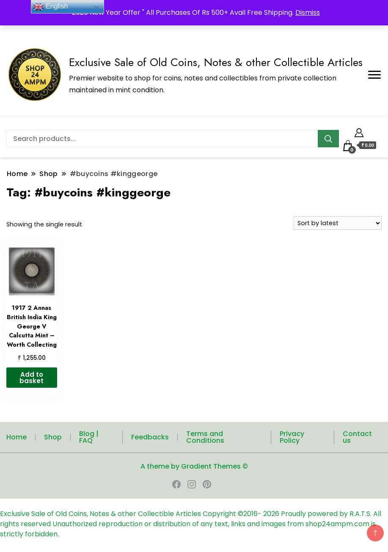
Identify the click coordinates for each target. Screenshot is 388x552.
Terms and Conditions (205, 437)
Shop (53, 437)
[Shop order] (338, 223)
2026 (272, 514)
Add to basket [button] (31, 377)
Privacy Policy (292, 437)
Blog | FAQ (89, 437)
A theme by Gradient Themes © (194, 466)
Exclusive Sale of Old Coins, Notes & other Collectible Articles (216, 62)
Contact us (357, 437)
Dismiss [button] (307, 12)
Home (16, 437)
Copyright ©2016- (233, 514)
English (50, 7)
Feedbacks (150, 437)
